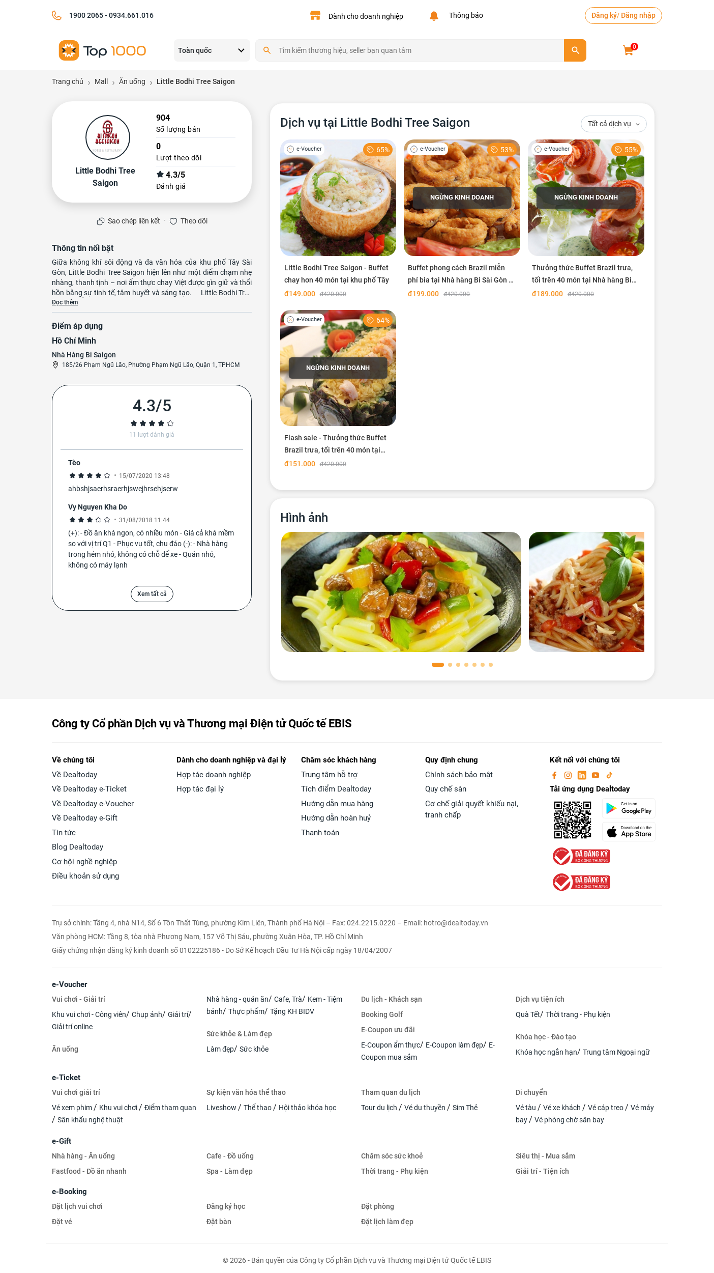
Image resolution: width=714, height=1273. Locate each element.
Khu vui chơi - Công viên (89, 1014)
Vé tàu (527, 1108)
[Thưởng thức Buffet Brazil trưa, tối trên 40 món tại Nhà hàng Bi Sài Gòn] (586, 220)
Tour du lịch (380, 1108)
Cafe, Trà (288, 999)
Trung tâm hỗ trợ (329, 774)
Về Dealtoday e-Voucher (93, 803)
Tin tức (64, 832)
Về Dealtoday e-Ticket (89, 789)
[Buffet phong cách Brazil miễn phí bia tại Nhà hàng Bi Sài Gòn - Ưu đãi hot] (462, 220)
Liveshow (222, 1108)
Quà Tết (528, 1014)
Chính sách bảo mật (459, 774)
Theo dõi (194, 221)
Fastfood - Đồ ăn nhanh (89, 1171)
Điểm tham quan (170, 1108)
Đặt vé (62, 1222)
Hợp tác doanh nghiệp (213, 774)
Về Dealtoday (74, 774)
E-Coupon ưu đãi (388, 1030)
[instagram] (569, 775)
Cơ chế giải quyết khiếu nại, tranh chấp (471, 809)
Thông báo (464, 15)
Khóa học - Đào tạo (546, 1037)
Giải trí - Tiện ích (542, 1171)
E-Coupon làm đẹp (454, 1045)
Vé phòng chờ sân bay (569, 1120)
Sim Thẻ (465, 1108)
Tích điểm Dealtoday (336, 789)
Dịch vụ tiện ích (540, 999)
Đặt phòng (377, 1206)
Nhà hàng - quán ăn (237, 999)
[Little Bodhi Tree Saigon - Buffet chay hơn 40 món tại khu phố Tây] (338, 220)
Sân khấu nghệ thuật (90, 1120)
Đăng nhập (638, 15)
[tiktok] (609, 775)
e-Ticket (66, 1077)
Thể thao (258, 1108)
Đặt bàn (218, 1222)
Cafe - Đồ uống (230, 1156)
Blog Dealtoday (77, 847)
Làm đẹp (220, 1049)
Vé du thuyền (425, 1108)
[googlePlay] (632, 808)
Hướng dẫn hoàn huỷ (336, 818)
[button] (438, 665)
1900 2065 (86, 15)
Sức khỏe (254, 1049)
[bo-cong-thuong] (580, 856)
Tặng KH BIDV (292, 1011)
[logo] (103, 49)
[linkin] (582, 775)
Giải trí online (72, 1027)
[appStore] (632, 831)
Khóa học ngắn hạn (546, 1052)
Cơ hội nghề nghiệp (84, 861)
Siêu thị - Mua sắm (545, 1156)
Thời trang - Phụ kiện (578, 1014)
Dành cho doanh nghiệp (366, 16)
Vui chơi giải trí (76, 1092)
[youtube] (596, 775)
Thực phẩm (246, 1011)
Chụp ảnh (147, 1014)
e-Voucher (69, 984)
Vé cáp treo (606, 1108)
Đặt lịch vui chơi (77, 1206)
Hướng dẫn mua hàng (337, 803)
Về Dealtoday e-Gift (84, 818)
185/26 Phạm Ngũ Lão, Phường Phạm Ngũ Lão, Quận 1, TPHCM (151, 365)
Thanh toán (320, 832)
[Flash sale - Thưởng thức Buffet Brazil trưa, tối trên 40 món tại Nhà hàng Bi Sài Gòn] (338, 391)
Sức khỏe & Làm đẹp (239, 1034)
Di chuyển (531, 1092)
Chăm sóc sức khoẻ (392, 1156)
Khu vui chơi (119, 1108)
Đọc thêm (65, 302)
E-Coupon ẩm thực (390, 1045)
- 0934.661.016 (128, 15)
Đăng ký (604, 15)
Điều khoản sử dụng (85, 876)
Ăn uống (65, 1049)
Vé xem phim (73, 1108)
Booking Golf (382, 1014)
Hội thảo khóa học (307, 1108)
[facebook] (555, 775)
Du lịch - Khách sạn (391, 999)
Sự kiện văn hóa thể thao (246, 1092)
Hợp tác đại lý (200, 789)
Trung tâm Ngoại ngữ (616, 1052)
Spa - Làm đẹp (229, 1171)
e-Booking (69, 1191)
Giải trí (178, 1014)
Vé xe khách (562, 1108)
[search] (575, 50)
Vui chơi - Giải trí (78, 999)
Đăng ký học (225, 1206)
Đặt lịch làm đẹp (387, 1222)
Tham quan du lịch (391, 1092)
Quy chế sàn (445, 789)
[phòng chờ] (401, 592)
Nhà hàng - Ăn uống (83, 1156)
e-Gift (61, 1141)
